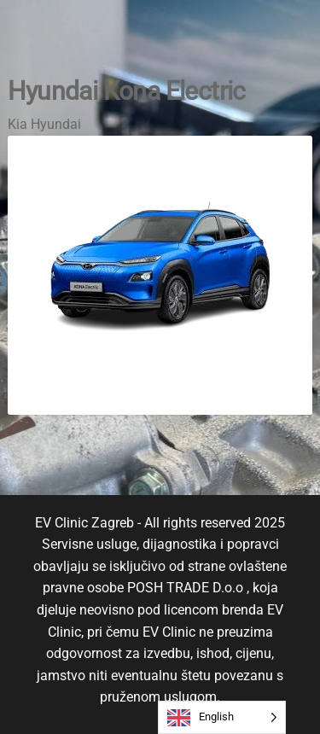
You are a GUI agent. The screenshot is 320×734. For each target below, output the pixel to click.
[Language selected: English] (222, 717)
